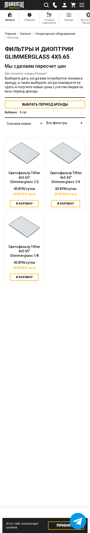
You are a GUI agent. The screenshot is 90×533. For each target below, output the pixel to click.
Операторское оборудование (55, 33)
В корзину (24, 203)
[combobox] (24, 126)
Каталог (25, 33)
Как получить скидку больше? (26, 73)
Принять (66, 525)
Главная (10, 33)
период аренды (45, 104)
